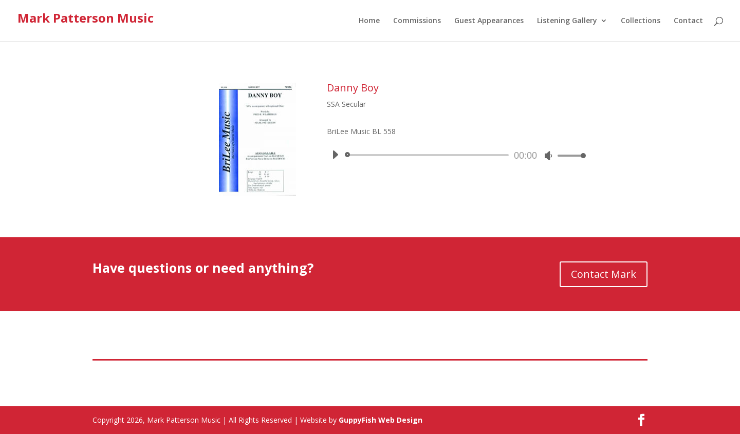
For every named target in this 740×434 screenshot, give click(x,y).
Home (369, 21)
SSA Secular (346, 104)
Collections (640, 21)
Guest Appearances (489, 21)
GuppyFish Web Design (380, 420)
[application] (455, 155)
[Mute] (548, 155)
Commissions (417, 21)
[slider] (428, 155)
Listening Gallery (567, 21)
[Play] (335, 154)
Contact (688, 21)
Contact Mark (603, 274)
